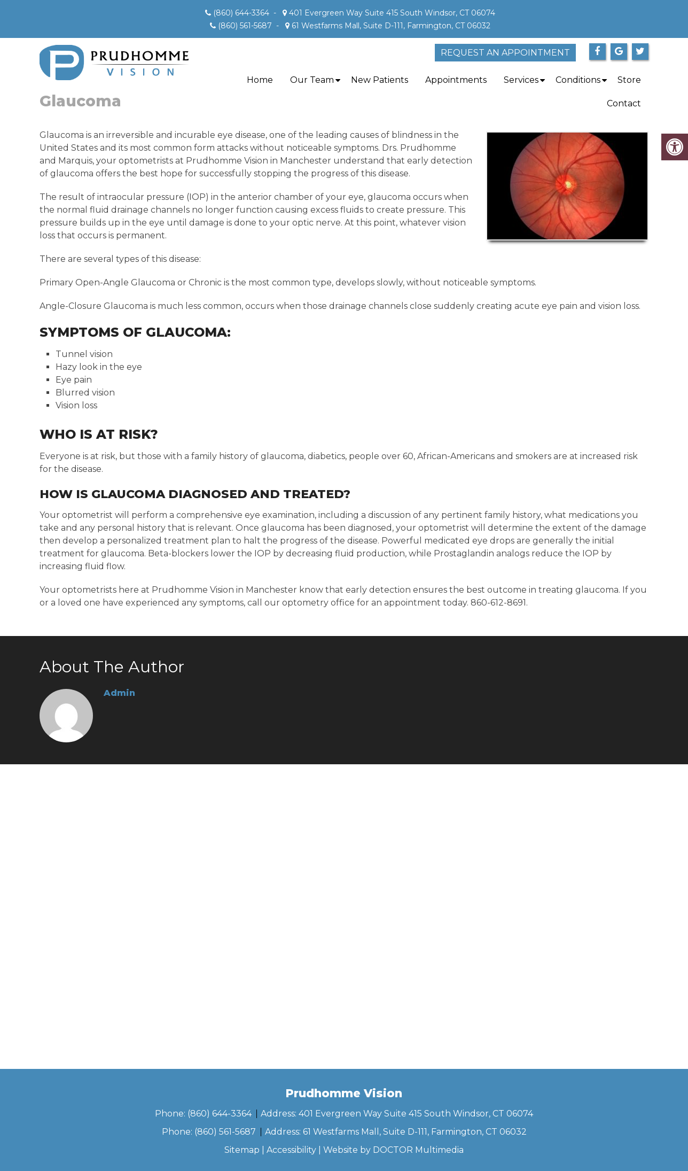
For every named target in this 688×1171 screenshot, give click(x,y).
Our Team (312, 80)
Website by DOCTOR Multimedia (393, 1150)
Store (629, 80)
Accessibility (291, 1150)
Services (521, 80)
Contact (624, 103)
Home (260, 80)
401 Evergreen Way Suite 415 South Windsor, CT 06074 (391, 13)
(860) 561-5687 (245, 25)
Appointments (456, 80)
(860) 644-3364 (241, 13)
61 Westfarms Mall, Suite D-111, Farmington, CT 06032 (390, 25)
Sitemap (242, 1150)
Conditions (578, 80)
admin (119, 693)
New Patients (379, 80)
